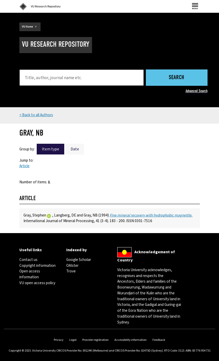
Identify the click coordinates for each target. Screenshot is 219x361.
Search (176, 78)
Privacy (58, 340)
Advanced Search (197, 91)
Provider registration (95, 340)
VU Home (27, 27)
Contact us (28, 259)
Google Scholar (78, 259)
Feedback (158, 340)
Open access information (29, 274)
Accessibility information (130, 340)
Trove (71, 271)
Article (24, 166)
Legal (72, 340)
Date (75, 149)
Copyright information (37, 265)
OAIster (72, 265)
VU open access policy (37, 283)
